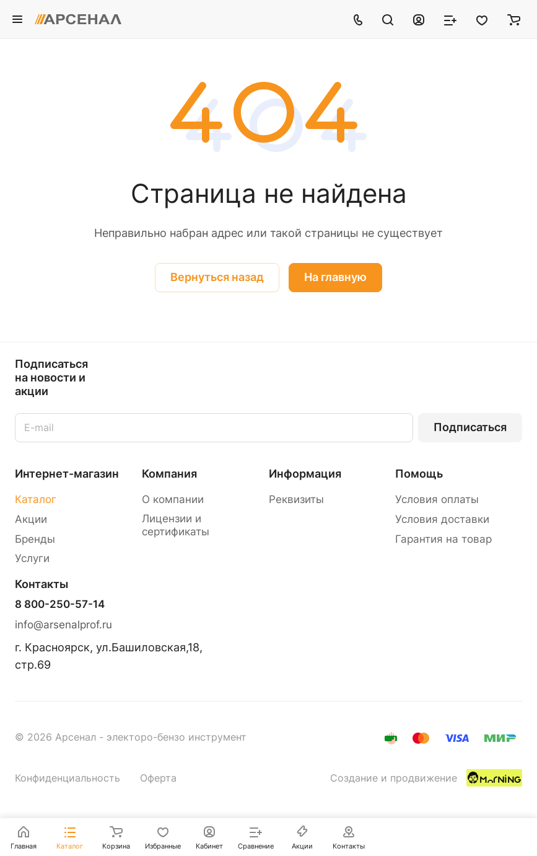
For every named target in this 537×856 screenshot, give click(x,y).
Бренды (35, 539)
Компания (169, 473)
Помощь (419, 473)
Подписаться (470, 427)
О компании (173, 499)
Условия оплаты (437, 499)
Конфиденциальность (67, 778)
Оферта (158, 778)
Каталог (35, 499)
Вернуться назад (217, 276)
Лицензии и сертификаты (175, 525)
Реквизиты (296, 499)
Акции (31, 519)
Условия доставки (442, 519)
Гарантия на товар (443, 539)
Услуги (32, 558)
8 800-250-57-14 (60, 604)
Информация (305, 473)
